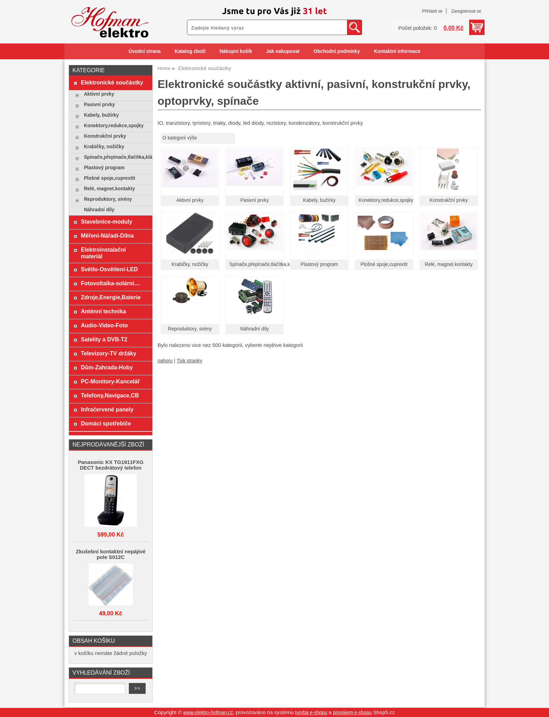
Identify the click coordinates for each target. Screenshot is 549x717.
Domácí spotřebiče (106, 423)
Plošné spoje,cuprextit (384, 264)
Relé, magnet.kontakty (449, 264)
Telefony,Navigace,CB (110, 395)
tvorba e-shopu (311, 712)
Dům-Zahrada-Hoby (107, 367)
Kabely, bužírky (319, 200)
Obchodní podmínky (336, 51)
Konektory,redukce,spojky (386, 200)
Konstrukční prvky (449, 200)
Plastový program (319, 264)
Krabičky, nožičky (190, 264)
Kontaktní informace (397, 51)
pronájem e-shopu (352, 712)
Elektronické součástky (112, 82)
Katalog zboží (190, 51)
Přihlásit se (432, 11)
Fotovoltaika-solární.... (110, 283)
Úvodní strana (144, 51)
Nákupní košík (236, 51)
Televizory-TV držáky (108, 353)
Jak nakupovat (282, 51)
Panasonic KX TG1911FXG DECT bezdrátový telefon (111, 465)
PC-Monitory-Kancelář (110, 381)
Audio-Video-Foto (104, 325)
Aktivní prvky (190, 200)
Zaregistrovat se (466, 11)
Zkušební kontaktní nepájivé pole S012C (110, 554)
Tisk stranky (189, 360)
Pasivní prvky (254, 200)
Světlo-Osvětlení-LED (109, 269)
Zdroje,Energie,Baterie (111, 297)
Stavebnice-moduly (106, 221)
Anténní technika (103, 311)
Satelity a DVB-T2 (104, 339)
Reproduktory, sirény (190, 329)
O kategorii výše (179, 138)
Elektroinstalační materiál (103, 252)
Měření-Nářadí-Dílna (107, 235)
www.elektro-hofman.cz (208, 712)
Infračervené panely (107, 409)
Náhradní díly (254, 329)
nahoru (165, 360)
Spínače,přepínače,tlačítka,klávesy (266, 264)
